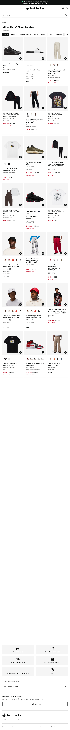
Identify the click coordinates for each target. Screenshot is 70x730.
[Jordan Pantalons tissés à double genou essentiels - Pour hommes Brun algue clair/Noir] (31, 114)
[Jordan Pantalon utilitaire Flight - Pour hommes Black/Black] (57, 359)
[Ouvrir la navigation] (4, 8)
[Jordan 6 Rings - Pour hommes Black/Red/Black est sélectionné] (28, 211)
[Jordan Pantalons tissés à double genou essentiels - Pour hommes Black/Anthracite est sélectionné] (28, 114)
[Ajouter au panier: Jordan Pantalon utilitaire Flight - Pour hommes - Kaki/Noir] (65, 352)
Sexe (51, 34)
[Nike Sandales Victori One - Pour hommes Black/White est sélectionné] (28, 65)
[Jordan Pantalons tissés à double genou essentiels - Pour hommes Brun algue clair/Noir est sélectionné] (50, 65)
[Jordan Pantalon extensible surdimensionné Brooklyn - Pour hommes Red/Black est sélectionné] (50, 260)
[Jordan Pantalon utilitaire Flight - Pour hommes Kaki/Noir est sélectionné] (50, 359)
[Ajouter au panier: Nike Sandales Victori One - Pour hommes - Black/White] (43, 58)
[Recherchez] (35, 15)
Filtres (5, 34)
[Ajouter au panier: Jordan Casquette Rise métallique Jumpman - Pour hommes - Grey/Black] (20, 253)
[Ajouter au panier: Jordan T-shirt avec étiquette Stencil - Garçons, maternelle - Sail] (20, 157)
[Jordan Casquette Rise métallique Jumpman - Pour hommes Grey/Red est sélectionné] (28, 311)
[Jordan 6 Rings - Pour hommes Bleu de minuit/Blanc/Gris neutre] (39, 211)
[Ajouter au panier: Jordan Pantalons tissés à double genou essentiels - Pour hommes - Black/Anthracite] (43, 108)
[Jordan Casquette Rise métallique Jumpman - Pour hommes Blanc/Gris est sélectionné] (5, 311)
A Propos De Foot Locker (35, 681)
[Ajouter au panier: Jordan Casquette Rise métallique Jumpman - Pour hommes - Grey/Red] (43, 304)
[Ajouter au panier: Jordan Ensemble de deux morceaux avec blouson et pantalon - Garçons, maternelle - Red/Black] (20, 108)
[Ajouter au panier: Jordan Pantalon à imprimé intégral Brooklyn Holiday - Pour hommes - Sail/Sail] (43, 253)
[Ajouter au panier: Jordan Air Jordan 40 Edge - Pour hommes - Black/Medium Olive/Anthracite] (43, 157)
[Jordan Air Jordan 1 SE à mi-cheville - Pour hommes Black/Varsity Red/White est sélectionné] (28, 359)
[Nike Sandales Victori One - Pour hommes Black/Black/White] (31, 65)
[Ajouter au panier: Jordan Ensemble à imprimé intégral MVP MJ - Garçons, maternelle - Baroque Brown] (20, 205)
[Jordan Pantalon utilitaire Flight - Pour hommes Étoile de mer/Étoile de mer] (54, 359)
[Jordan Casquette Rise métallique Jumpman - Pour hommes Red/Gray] (12, 260)
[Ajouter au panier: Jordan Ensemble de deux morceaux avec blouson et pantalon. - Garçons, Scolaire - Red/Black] (65, 157)
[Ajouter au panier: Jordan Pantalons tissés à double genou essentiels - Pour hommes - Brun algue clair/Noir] (65, 58)
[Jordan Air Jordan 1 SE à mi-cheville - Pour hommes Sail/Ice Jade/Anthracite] (42, 359)
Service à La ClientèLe (35, 686)
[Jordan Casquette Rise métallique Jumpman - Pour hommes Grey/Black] (9, 311)
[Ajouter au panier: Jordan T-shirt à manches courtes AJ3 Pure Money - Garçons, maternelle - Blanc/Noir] (65, 205)
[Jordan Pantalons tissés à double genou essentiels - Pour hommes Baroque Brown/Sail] (57, 65)
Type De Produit (25, 34)
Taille (43, 34)
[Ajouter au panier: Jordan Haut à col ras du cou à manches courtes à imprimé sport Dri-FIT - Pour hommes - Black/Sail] (65, 304)
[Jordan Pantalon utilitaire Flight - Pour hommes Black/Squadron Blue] (61, 359)
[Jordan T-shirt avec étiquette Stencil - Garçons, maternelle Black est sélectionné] (5, 359)
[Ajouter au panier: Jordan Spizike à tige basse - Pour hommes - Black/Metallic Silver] (20, 58)
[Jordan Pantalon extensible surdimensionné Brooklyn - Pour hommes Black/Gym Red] (54, 260)
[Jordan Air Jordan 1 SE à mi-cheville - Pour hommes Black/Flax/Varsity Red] (31, 359)
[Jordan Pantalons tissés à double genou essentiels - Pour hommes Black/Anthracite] (54, 65)
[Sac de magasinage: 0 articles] (67, 8)
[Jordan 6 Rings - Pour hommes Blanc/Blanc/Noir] (31, 211)
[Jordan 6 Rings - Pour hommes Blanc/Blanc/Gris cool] (35, 211)
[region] (35, 2)
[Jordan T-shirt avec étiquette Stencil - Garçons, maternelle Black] (9, 164)
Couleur (59, 34)
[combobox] (35, 15)
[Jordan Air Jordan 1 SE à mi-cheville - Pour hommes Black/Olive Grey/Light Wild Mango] (35, 359)
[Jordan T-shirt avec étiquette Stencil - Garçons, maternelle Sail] (9, 359)
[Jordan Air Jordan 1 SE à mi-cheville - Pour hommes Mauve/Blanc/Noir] (39, 359)
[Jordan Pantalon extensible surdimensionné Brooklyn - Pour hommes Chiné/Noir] (57, 260)
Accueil (4, 22)
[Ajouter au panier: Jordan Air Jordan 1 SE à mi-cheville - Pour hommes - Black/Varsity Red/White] (43, 352)
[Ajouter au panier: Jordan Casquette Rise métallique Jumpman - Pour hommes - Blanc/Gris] (20, 304)
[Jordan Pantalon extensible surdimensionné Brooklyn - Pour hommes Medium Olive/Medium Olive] (61, 260)
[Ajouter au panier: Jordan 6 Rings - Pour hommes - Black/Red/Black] (43, 205)
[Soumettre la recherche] (66, 15)
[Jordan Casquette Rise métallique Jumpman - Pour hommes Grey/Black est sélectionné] (5, 260)
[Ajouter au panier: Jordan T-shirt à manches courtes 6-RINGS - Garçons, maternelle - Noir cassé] (65, 108)
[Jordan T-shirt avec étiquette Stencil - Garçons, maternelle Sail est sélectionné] (5, 164)
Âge (36, 34)
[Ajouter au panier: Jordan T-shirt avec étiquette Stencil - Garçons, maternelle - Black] (20, 352)
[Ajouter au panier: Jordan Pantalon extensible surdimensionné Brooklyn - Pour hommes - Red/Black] (65, 253)
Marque (14, 34)
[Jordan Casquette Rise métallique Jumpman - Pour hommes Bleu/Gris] (16, 260)
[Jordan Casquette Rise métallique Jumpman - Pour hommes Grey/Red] (9, 260)
